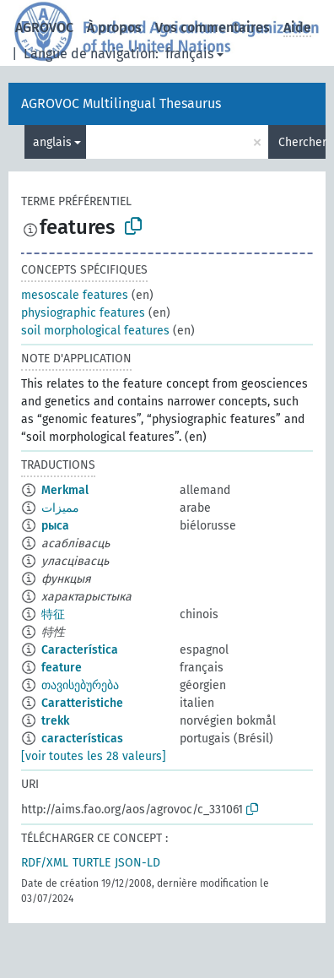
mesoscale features (74, 295)
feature (61, 667)
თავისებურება (80, 685)
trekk (55, 721)
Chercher (302, 142)
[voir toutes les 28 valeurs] (93, 756)
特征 (53, 614)
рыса (55, 526)
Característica (79, 650)
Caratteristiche (82, 703)
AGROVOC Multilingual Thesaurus (121, 103)
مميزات (60, 508)
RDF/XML (44, 863)
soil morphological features (95, 330)
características (82, 738)
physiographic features (83, 313)
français (189, 54)
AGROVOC (44, 27)
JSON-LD (137, 863)
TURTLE (91, 863)
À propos (114, 27)
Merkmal (65, 490)
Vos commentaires (212, 27)
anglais (52, 142)
